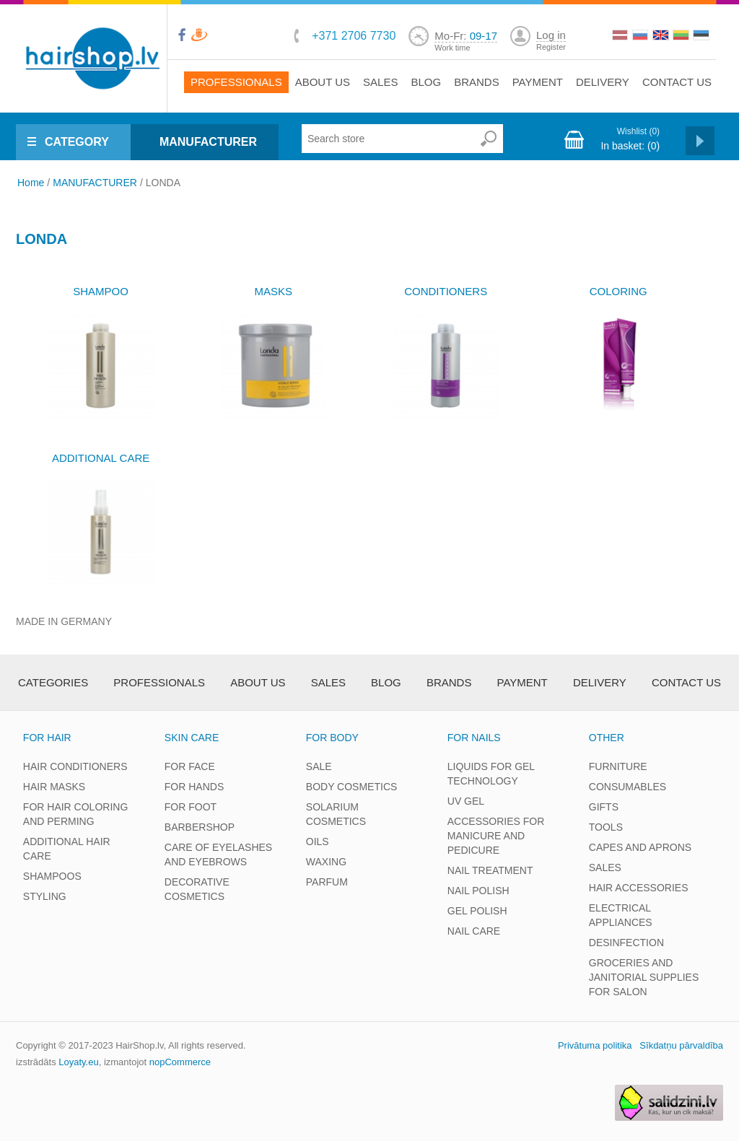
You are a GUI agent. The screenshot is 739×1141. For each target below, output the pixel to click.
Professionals (236, 82)
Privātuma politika (595, 1045)
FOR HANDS (194, 786)
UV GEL (465, 801)
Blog (426, 82)
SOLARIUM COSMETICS (336, 814)
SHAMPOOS (52, 876)
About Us (322, 82)
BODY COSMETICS (352, 786)
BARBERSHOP (200, 827)
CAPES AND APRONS (640, 847)
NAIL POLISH (478, 890)
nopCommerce (180, 1062)
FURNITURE (618, 766)
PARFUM (327, 882)
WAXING (326, 861)
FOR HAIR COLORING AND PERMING (75, 814)
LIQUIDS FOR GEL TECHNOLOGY (491, 774)
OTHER (606, 737)
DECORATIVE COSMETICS (197, 889)
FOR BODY (332, 737)
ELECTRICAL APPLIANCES (620, 915)
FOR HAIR (47, 737)
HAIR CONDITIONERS (75, 766)
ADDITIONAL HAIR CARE (66, 849)
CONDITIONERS (445, 291)
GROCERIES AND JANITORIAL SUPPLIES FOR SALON (644, 977)
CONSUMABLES (627, 786)
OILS (317, 841)
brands (476, 82)
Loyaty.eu (78, 1062)
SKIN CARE (192, 737)
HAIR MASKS (54, 786)
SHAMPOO (100, 291)
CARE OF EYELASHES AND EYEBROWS (218, 854)
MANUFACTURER (208, 142)
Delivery (602, 82)
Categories (53, 682)
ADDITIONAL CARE (100, 458)
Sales (380, 82)
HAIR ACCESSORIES (638, 887)
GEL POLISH (477, 911)
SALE (319, 766)
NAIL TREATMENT (490, 870)
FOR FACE (190, 766)
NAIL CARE (473, 931)
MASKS (273, 291)
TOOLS (606, 827)
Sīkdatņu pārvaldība (681, 1045)
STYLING (44, 896)
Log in (551, 35)
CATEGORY (77, 142)
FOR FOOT (191, 807)
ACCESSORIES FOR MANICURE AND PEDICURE (496, 836)
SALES (605, 867)
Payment (537, 82)
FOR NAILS (474, 737)
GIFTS (603, 807)
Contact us (677, 82)
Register (551, 47)
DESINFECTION (626, 942)
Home (30, 182)
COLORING (618, 291)
